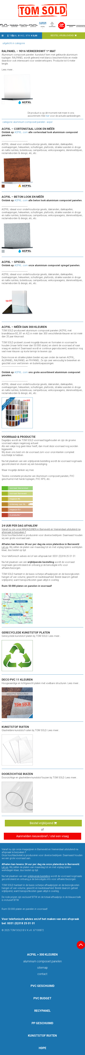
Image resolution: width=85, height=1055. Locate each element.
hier (47, 116)
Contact (42, 974)
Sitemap (42, 967)
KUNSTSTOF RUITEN (42, 1035)
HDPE (42, 1048)
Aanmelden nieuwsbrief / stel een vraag (42, 836)
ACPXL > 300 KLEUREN (42, 954)
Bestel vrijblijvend (43, 823)
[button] (2, 35)
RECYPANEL (42, 1010)
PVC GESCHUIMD (42, 986)
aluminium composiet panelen (42, 961)
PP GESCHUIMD (42, 1023)
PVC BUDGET (42, 998)
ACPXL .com (21, 132)
